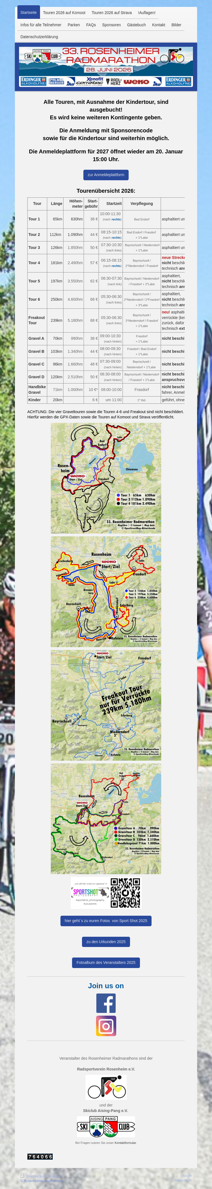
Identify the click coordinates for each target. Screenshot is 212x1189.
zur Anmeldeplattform (106, 175)
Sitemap (54, 1176)
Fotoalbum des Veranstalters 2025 (105, 962)
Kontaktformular (125, 1142)
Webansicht (183, 1180)
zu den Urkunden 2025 (106, 942)
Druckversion (33, 1176)
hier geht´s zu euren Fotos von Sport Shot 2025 (106, 920)
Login (188, 1176)
